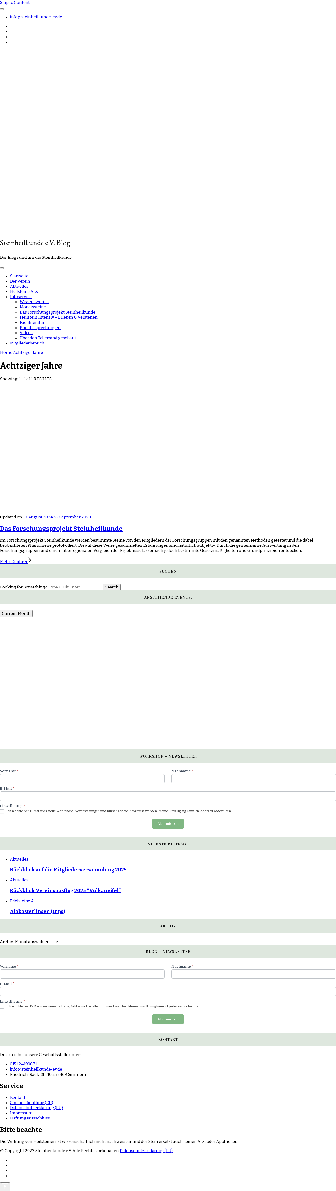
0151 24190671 (23, 1064)
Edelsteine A (22, 901)
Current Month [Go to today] (16, 613)
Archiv (6, 941)
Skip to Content (15, 2)
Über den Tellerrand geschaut (48, 338)
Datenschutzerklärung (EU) (36, 1107)
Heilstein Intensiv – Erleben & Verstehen (59, 317)
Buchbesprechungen (40, 327)
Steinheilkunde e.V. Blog (35, 242)
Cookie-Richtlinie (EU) (31, 1102)
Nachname (182, 771)
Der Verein (20, 281)
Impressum (21, 1113)
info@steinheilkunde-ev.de (36, 17)
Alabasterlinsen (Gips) (37, 911)
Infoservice (21, 296)
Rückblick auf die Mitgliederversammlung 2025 (68, 870)
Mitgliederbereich (27, 343)
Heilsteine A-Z (24, 291)
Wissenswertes (34, 301)
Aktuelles (19, 286)
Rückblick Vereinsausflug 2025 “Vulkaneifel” (65, 890)
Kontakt (17, 1097)
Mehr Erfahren (15, 561)
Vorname (9, 771)
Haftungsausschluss (30, 1118)
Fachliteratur (32, 322)
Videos (26, 332)
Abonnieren (168, 823)
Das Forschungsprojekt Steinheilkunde (57, 312)
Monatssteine (33, 307)
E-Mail (7, 788)
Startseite (19, 276)
